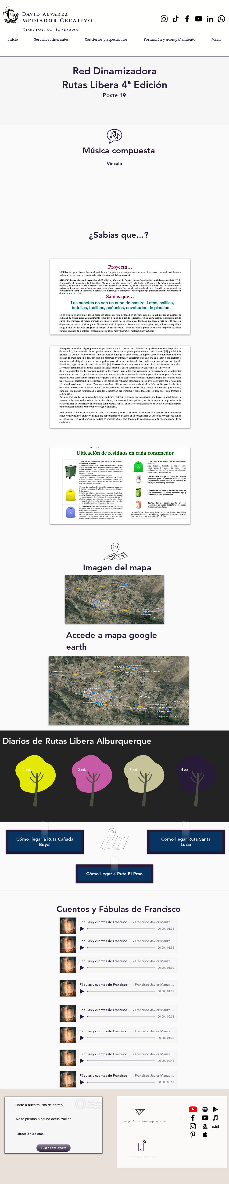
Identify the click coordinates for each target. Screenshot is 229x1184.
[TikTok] (175, 18)
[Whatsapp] (221, 18)
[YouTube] (198, 18)
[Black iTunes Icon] (215, 1118)
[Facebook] (187, 18)
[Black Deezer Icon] (215, 1126)
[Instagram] (164, 18)
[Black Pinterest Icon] (193, 1134)
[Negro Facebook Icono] (193, 1118)
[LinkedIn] (210, 18)
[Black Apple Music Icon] (205, 1134)
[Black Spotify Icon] (205, 1109)
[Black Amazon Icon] (205, 1126)
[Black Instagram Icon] (193, 1126)
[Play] (82, 928)
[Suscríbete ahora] (53, 1148)
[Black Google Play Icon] (215, 1109)
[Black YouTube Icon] (205, 1118)
